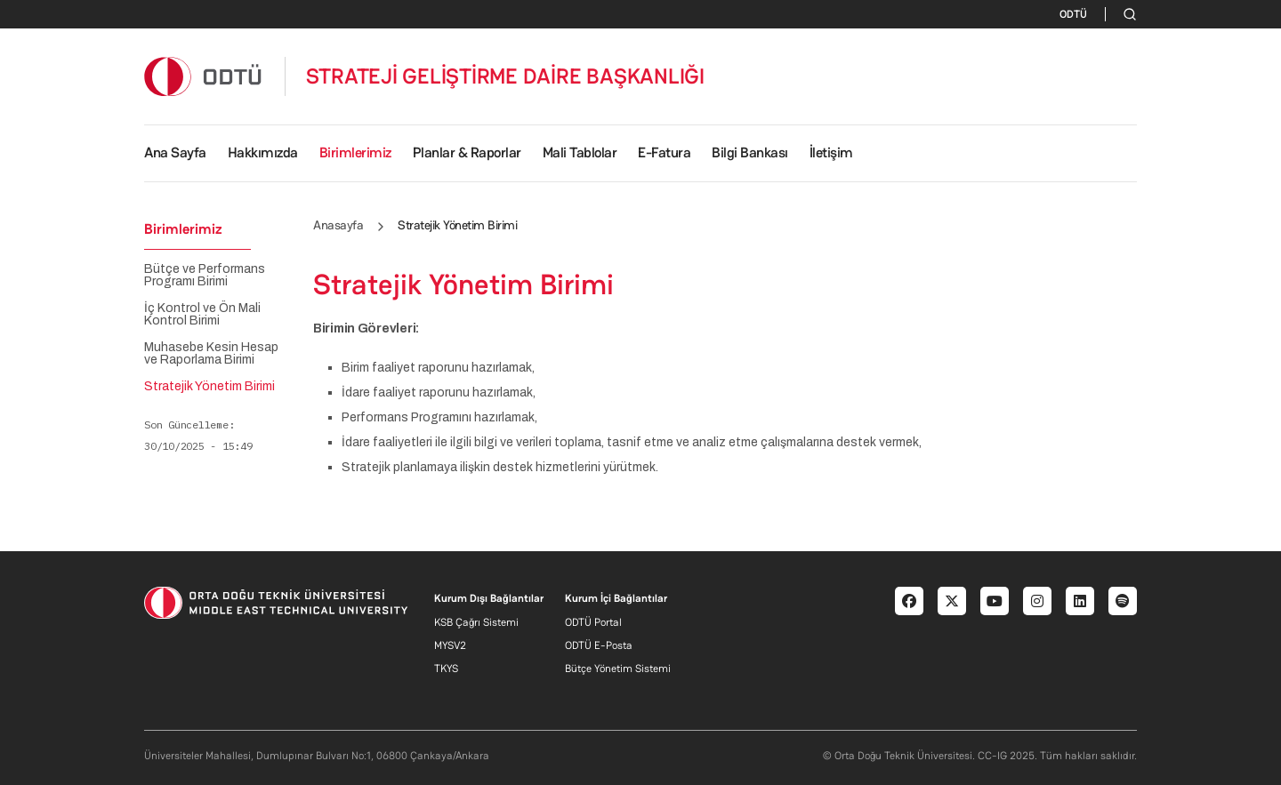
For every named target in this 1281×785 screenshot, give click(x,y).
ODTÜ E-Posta (598, 645)
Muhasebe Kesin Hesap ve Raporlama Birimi (211, 353)
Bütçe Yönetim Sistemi (618, 668)
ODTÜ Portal (593, 622)
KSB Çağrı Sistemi (476, 622)
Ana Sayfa (175, 152)
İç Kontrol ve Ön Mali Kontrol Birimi (202, 314)
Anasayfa (338, 225)
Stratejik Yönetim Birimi (209, 386)
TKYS (446, 668)
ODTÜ (1073, 14)
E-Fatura (664, 152)
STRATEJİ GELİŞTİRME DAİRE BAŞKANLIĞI (505, 76)
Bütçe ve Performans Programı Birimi (204, 275)
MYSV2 (450, 645)
